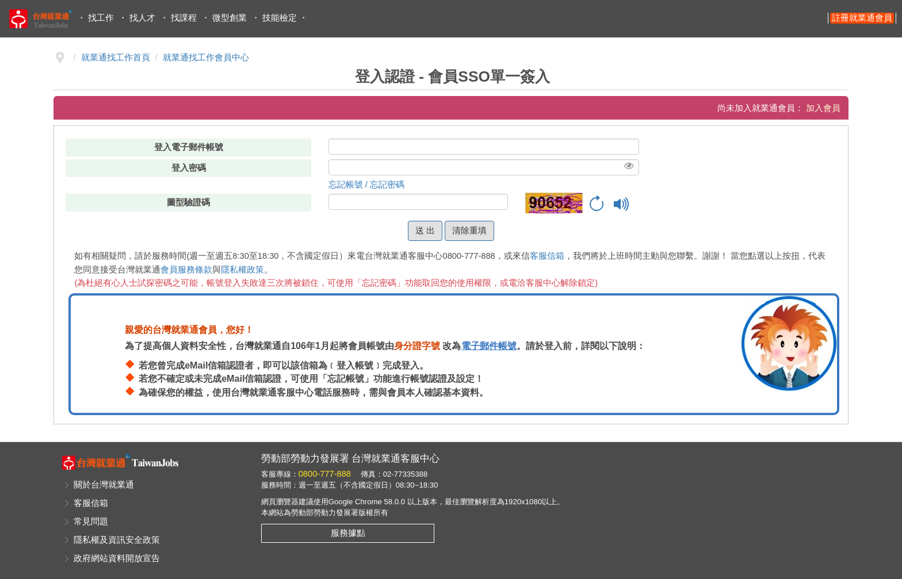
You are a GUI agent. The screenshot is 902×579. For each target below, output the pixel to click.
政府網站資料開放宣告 (117, 558)
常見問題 (91, 521)
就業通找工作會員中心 (206, 57)
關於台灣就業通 (104, 484)
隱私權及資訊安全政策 (117, 540)
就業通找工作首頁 (115, 57)
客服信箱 (547, 255)
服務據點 (348, 533)
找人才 (142, 17)
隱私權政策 (242, 269)
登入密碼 (188, 167)
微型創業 (229, 17)
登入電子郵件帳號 (188, 147)
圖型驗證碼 (188, 202)
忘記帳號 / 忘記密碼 (366, 184)
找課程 (184, 17)
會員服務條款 (186, 269)
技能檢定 (279, 17)
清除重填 (469, 230)
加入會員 (823, 108)
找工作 (101, 17)
